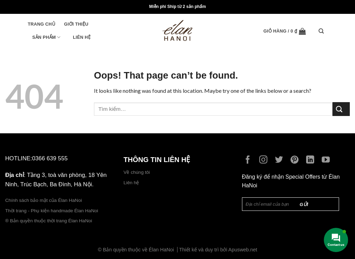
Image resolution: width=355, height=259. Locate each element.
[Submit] (341, 109)
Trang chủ (41, 24)
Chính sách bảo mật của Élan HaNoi (43, 200)
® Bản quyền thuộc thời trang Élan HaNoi (48, 220)
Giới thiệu (76, 24)
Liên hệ (81, 37)
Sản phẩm (46, 37)
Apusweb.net (242, 249)
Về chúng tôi (136, 172)
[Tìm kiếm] (323, 31)
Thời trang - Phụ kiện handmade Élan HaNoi (52, 210)
